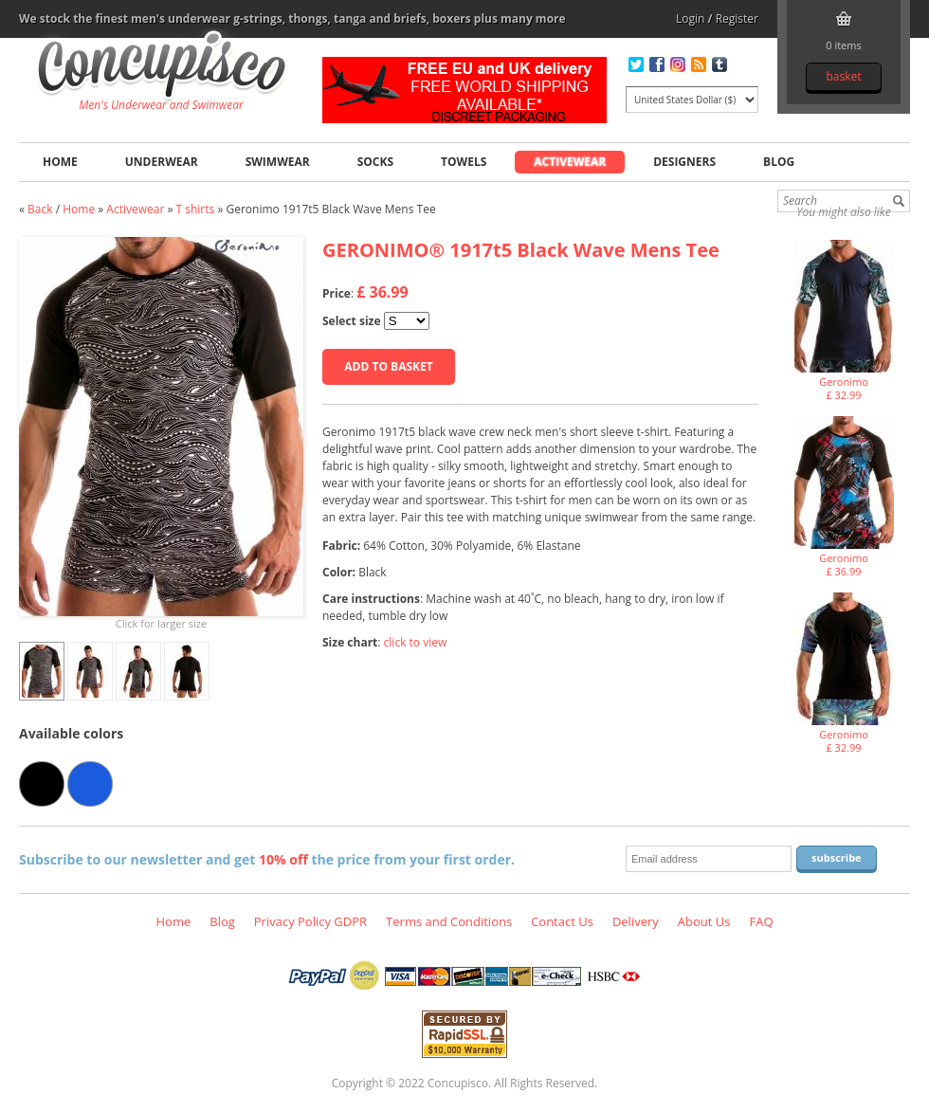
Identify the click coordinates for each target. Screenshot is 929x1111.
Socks (375, 162)
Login (690, 18)
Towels (463, 162)
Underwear (161, 162)
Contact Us (562, 921)
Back (39, 209)
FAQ (761, 921)
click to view (415, 642)
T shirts (195, 209)
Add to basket (388, 366)
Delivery (635, 921)
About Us (704, 921)
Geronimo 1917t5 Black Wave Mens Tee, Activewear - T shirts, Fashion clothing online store (161, 67)
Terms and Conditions (449, 921)
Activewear (570, 162)
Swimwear (278, 162)
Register (737, 18)
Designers (684, 162)
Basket (843, 76)
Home (60, 162)
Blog (778, 162)
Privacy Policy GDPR (310, 921)
